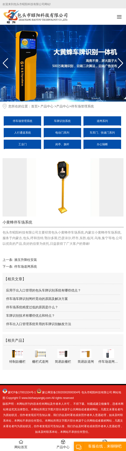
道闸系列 (102, 121)
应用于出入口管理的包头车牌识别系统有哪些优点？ (43, 290)
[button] (120, 63)
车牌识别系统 (62, 121)
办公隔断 (102, 144)
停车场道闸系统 (25, 266)
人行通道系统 (22, 132)
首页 (34, 106)
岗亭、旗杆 (62, 144)
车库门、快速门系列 (102, 132)
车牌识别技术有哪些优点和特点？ (30, 315)
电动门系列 (62, 132)
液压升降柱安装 (25, 260)
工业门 (22, 144)
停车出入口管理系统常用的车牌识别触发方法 (38, 324)
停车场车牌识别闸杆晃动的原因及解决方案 (37, 299)
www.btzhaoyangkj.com (36, 398)
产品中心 (46, 106)
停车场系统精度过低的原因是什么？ (32, 307)
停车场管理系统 (22, 121)
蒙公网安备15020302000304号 (61, 392)
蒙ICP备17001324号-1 (22, 392)
